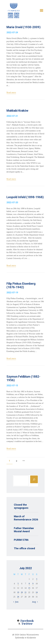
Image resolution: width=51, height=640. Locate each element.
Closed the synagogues (21, 506)
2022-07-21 (12, 116)
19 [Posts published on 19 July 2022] (18, 592)
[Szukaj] (34, 479)
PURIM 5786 (21, 539)
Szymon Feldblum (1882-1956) (23, 378)
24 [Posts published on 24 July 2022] (37, 592)
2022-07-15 (12, 385)
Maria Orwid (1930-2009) (24, 27)
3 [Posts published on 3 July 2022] (36, 579)
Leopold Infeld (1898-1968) (25, 197)
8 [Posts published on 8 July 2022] (29, 584)
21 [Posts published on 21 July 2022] (25, 592)
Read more (11, 92)
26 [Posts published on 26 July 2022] (18, 597)
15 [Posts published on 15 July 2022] (29, 588)
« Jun (16, 601)
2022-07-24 (12, 32)
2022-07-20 (12, 202)
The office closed (24, 548)
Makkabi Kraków (17, 110)
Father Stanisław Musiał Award (24, 530)
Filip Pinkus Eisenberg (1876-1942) (21, 285)
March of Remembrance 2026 (26, 518)
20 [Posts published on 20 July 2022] (22, 592)
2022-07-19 (12, 292)
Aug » (34, 601)
